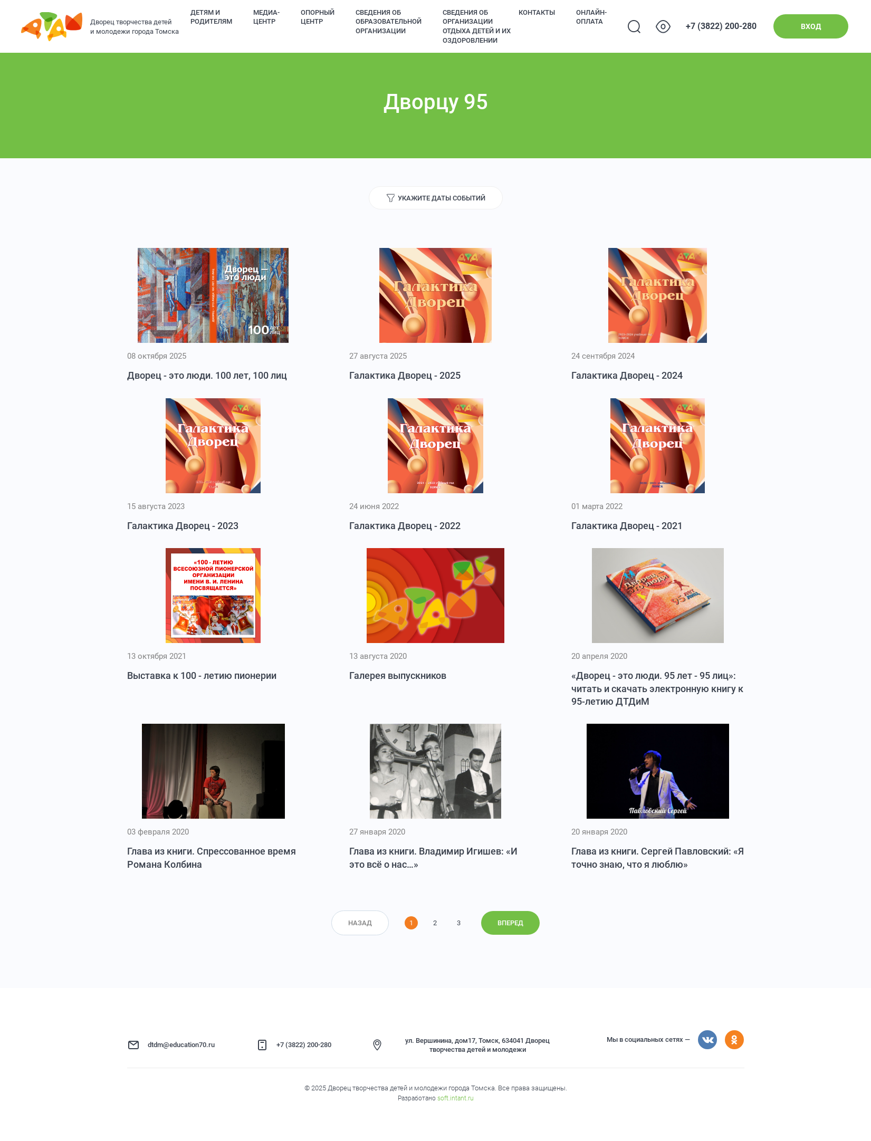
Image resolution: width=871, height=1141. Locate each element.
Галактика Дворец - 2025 (405, 375)
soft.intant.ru (455, 1098)
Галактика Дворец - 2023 (182, 525)
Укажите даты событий (441, 198)
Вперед (510, 923)
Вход (811, 26)
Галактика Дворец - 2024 (627, 375)
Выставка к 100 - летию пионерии (201, 675)
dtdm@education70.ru (181, 1045)
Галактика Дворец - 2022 (405, 525)
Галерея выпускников (397, 675)
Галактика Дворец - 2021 (627, 525)
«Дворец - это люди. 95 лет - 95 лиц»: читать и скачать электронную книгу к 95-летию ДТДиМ (657, 688)
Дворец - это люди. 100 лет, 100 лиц (207, 375)
